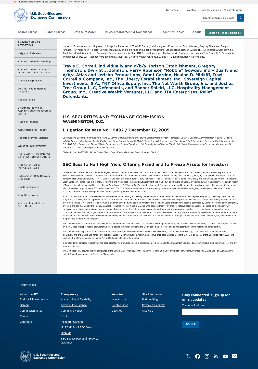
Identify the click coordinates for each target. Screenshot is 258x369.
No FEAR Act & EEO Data (76, 327)
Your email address (194, 305)
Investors (191, 10)
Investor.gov (119, 299)
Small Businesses (210, 10)
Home (66, 46)
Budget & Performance (34, 299)
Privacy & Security (153, 305)
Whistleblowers (233, 10)
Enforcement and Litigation (88, 46)
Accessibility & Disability (76, 299)
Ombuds (66, 333)
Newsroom (172, 10)
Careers (24, 305)
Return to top (28, 284)
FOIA (64, 316)
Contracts (26, 321)
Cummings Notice (72, 310)
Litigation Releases (117, 46)
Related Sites (120, 305)
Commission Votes (31, 310)
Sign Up (190, 324)
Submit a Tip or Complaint (225, 32)
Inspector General (72, 321)
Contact (25, 316)
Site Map (147, 310)
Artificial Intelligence (74, 305)
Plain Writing (150, 299)
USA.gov (117, 310)
